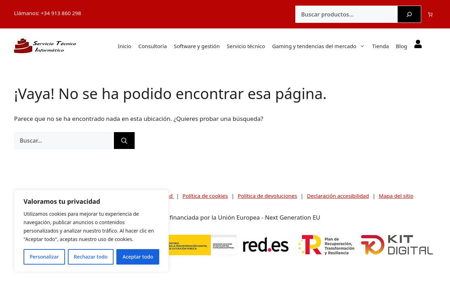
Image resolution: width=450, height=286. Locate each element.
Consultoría (152, 46)
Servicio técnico (246, 46)
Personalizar (44, 256)
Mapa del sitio (396, 195)
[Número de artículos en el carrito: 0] (430, 14)
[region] (91, 231)
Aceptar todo (138, 256)
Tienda (380, 46)
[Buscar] (409, 14)
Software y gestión (197, 46)
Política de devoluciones (267, 195)
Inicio (124, 46)
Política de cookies (205, 195)
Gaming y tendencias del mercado (322, 46)
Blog (401, 46)
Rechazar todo (91, 256)
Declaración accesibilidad (338, 195)
